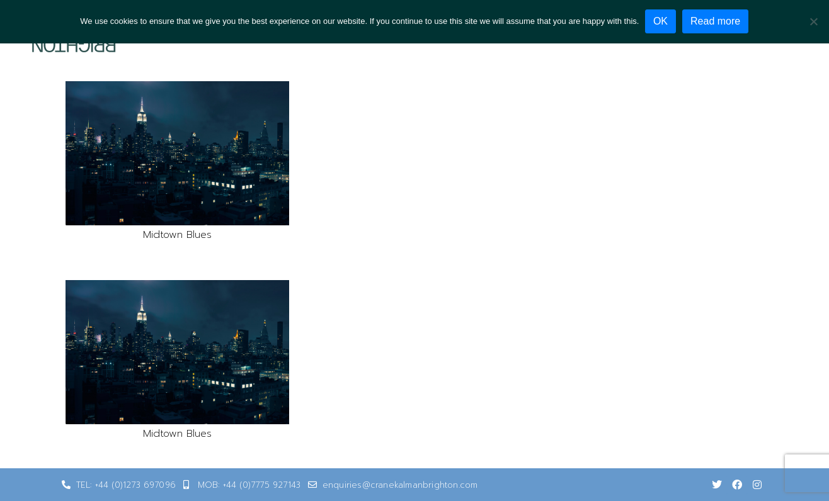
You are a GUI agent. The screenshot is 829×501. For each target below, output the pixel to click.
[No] (813, 21)
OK (660, 21)
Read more (716, 21)
